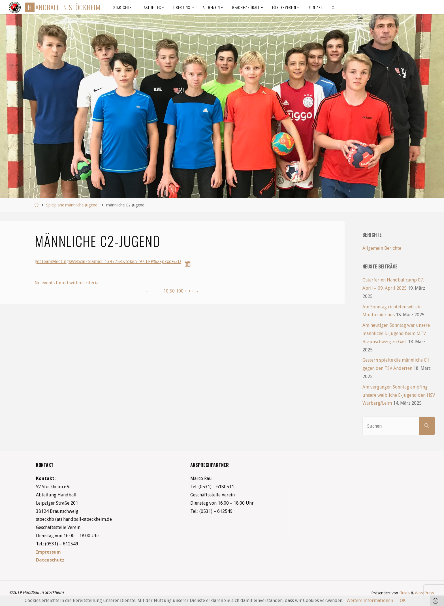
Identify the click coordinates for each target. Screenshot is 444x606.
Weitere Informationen (370, 600)
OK (402, 600)
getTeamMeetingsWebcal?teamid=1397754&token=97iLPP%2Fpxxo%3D (108, 261)
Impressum (48, 552)
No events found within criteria (67, 282)
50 (172, 291)
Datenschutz (50, 560)
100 (179, 291)
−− (153, 291)
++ (190, 291)
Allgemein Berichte (381, 248)
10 (165, 291)
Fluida (404, 593)
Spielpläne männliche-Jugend (71, 205)
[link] (333, 7)
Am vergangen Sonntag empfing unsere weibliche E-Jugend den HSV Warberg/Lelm (398, 395)
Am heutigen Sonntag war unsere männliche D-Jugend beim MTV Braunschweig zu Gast (396, 333)
